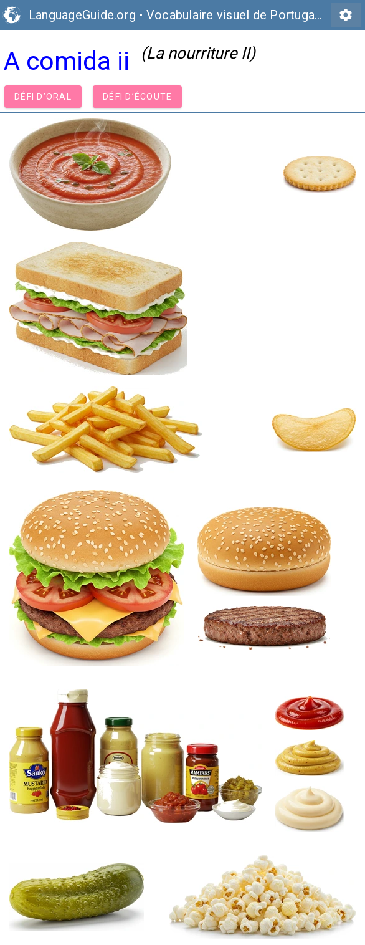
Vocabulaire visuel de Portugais (235, 14)
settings (345, 14)
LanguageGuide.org (82, 14)
